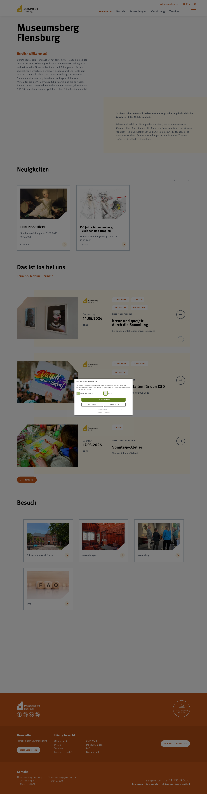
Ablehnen (92, 404)
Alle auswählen (103, 399)
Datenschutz (107, 412)
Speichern (114, 404)
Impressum (99, 412)
